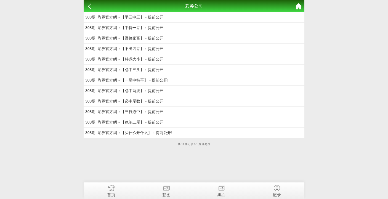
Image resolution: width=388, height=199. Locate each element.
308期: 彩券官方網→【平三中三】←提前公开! (124, 17)
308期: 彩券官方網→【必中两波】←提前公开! (124, 90)
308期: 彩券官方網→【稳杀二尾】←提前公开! (124, 122)
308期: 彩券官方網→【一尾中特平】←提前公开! (126, 80)
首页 (111, 189)
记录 (276, 189)
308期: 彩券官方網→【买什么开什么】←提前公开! (128, 132)
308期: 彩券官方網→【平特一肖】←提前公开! (124, 27)
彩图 (166, 189)
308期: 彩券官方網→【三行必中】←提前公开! (124, 111)
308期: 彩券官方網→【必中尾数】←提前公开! (124, 101)
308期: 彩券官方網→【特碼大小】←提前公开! (124, 59)
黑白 (221, 189)
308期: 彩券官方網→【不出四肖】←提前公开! (124, 48)
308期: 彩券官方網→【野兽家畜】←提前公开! (124, 38)
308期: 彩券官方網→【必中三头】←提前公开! (124, 69)
